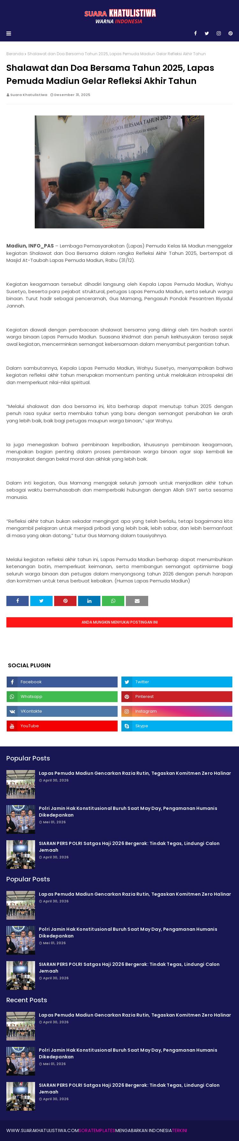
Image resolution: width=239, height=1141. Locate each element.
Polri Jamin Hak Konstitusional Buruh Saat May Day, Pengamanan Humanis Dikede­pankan (128, 811)
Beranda (15, 53)
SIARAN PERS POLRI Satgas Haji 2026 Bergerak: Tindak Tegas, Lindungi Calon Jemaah (129, 846)
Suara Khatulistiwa (28, 94)
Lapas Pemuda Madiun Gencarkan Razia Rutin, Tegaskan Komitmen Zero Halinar (135, 773)
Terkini (179, 1130)
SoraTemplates (97, 1130)
